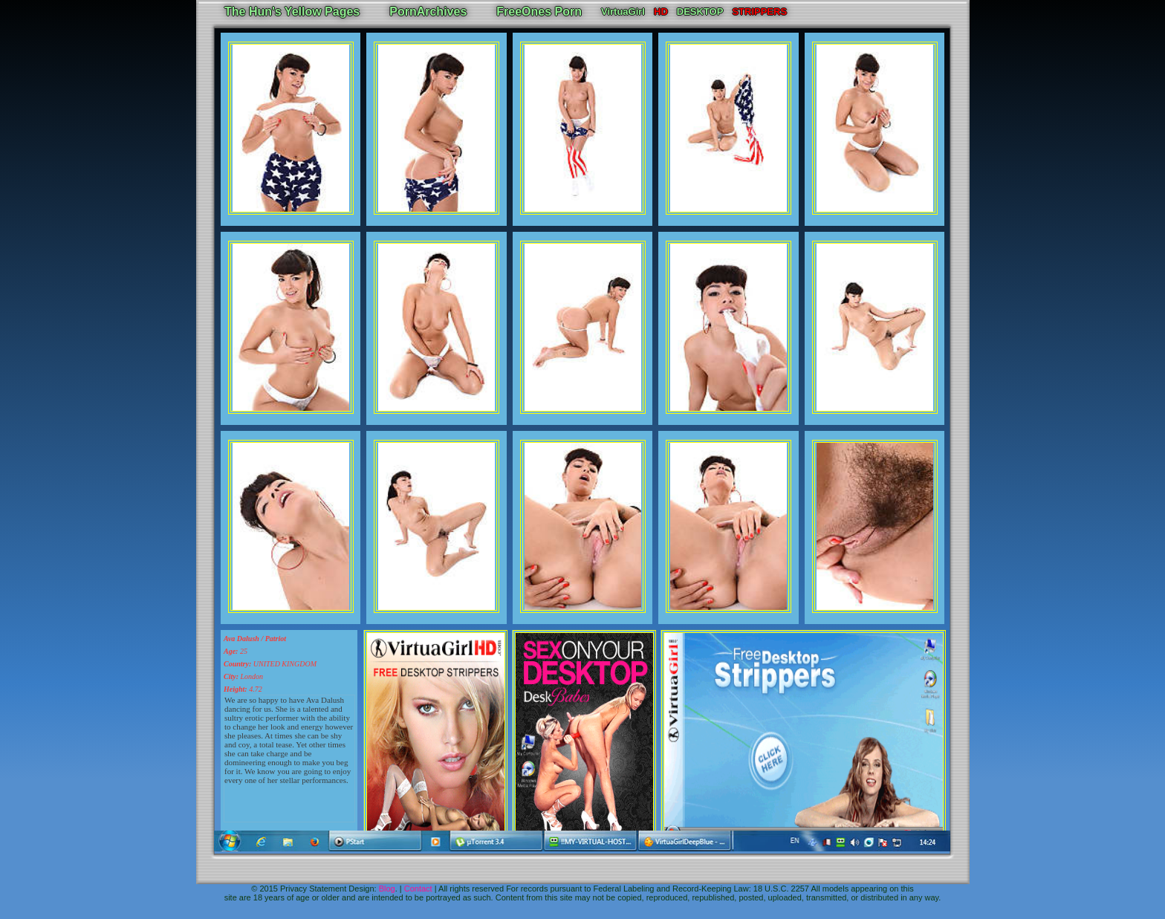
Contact (418, 888)
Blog (387, 888)
